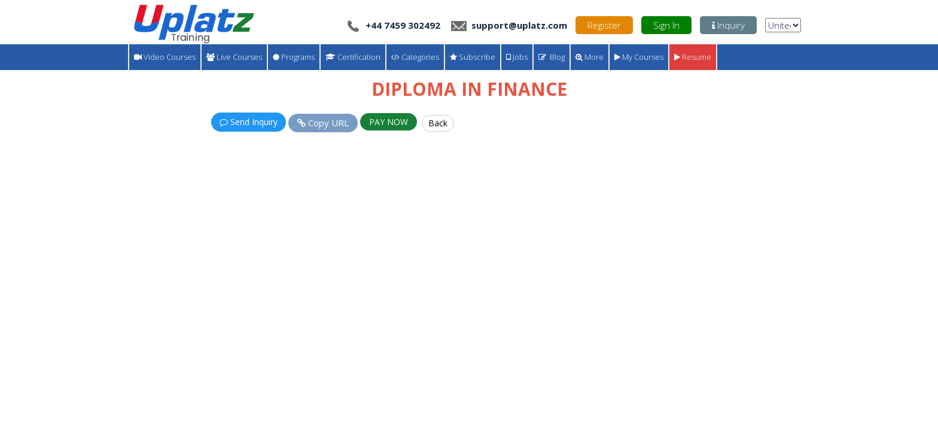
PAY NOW (388, 122)
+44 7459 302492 (393, 25)
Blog (551, 56)
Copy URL (323, 123)
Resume (692, 56)
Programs (294, 56)
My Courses (638, 56)
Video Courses (165, 56)
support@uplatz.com (508, 25)
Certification (352, 56)
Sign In (666, 25)
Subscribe (472, 56)
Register (604, 25)
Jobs (517, 56)
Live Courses (234, 56)
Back (437, 123)
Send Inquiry (249, 122)
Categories (415, 56)
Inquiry (728, 25)
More (589, 56)
